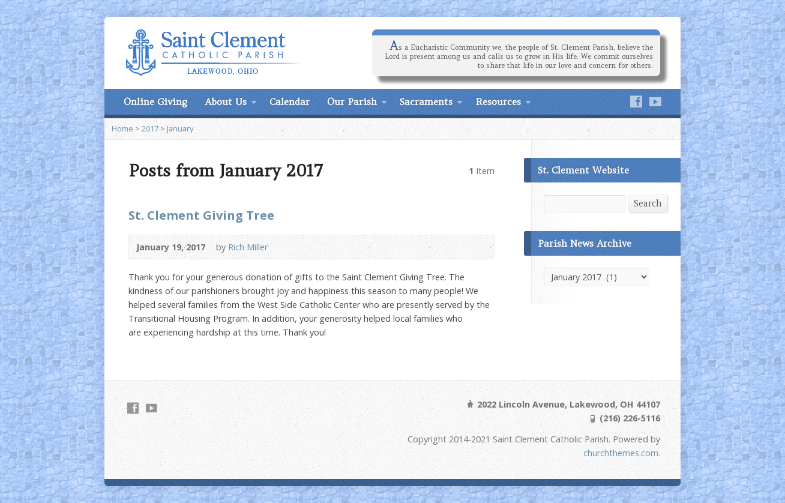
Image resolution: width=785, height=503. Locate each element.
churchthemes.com (620, 453)
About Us (226, 101)
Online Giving (155, 101)
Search (648, 203)
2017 (150, 128)
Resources (498, 101)
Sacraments (426, 101)
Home (122, 128)
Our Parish (352, 101)
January (180, 128)
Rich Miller (248, 247)
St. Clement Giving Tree (201, 214)
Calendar (289, 101)
